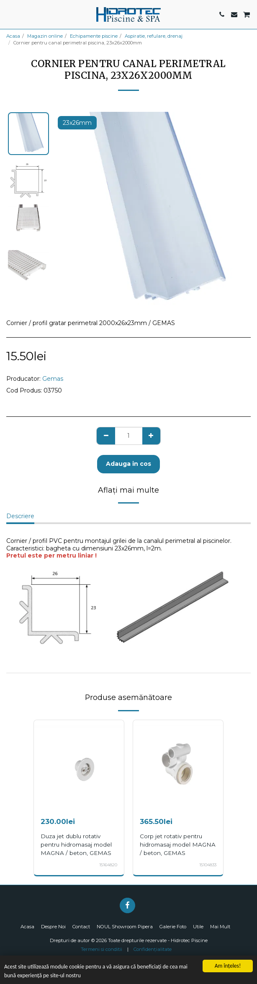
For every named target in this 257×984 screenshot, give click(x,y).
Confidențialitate (153, 949)
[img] (79, 765)
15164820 (108, 865)
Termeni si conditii (101, 949)
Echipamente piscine (94, 36)
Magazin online (45, 36)
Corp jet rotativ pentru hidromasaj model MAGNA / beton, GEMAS (178, 844)
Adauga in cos (128, 463)
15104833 (207, 865)
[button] (9, 14)
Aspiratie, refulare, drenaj (153, 36)
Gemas (52, 378)
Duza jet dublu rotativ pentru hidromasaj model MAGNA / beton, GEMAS (76, 844)
